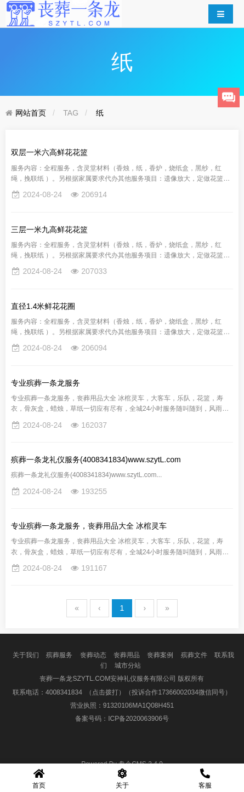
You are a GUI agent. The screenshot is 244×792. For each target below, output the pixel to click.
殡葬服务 (59, 655)
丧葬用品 (127, 655)
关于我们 (26, 655)
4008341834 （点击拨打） (85, 692)
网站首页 (30, 112)
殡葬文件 (194, 655)
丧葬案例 (160, 655)
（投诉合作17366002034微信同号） (178, 692)
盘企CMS (122, 764)
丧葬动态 (93, 655)
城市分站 (128, 665)
